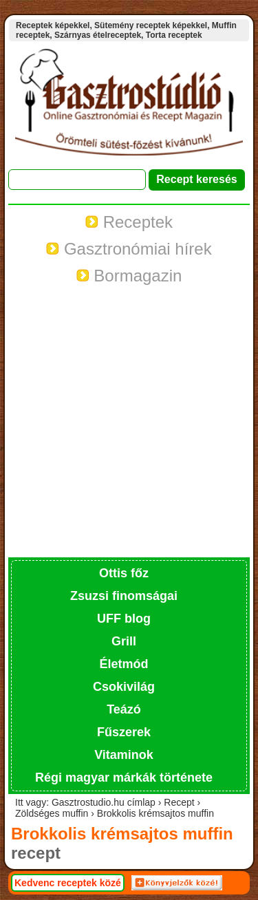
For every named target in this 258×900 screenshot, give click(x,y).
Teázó (124, 709)
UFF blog (124, 618)
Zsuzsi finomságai (124, 596)
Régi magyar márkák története (124, 777)
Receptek (129, 222)
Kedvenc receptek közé (67, 882)
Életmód (123, 664)
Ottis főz (124, 573)
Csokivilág (124, 687)
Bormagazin (129, 275)
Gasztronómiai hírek (128, 248)
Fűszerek (124, 732)
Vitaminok (123, 755)
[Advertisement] (129, 421)
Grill (123, 641)
